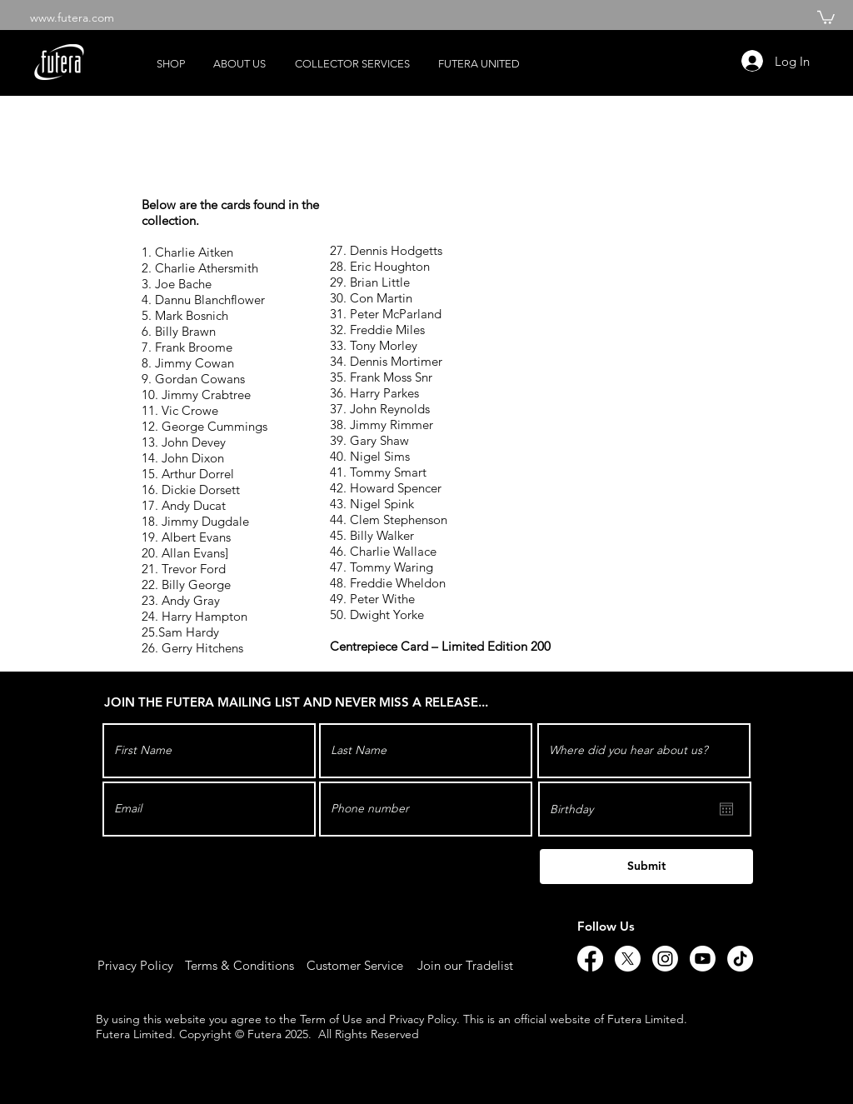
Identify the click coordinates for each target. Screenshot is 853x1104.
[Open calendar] (726, 809)
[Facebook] (590, 959)
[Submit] (646, 866)
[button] (826, 16)
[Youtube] (703, 959)
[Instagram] (665, 959)
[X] (628, 959)
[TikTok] (740, 959)
